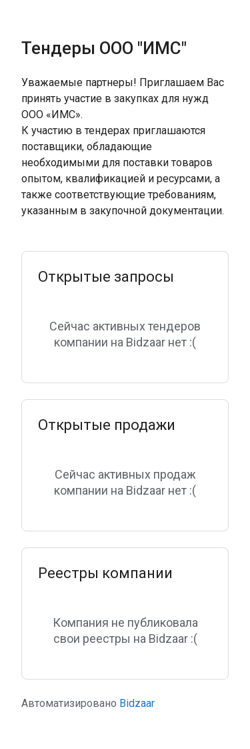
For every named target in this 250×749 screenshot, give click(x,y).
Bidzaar (137, 703)
